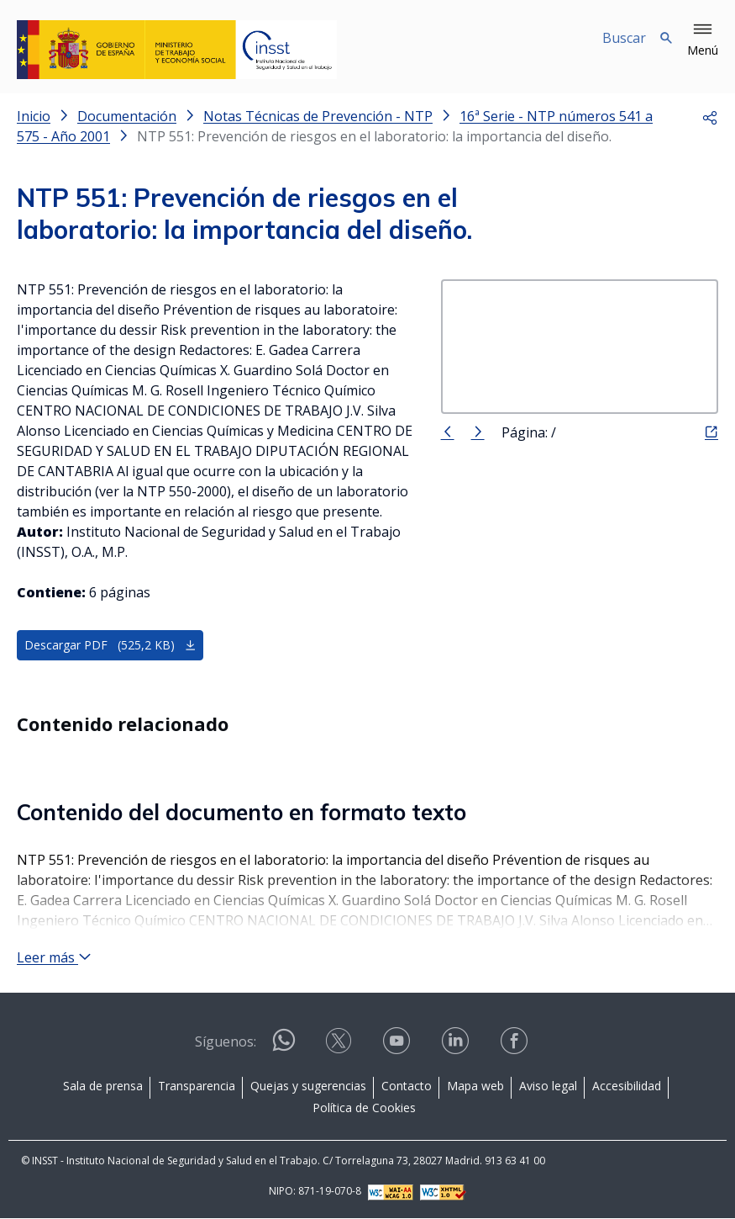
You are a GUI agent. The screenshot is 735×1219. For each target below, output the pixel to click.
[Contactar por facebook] (516, 1047)
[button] (702, 40)
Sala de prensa (103, 1086)
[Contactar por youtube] (398, 1047)
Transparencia (196, 1086)
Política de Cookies (364, 1108)
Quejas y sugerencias (308, 1086)
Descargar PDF (110, 646)
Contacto (406, 1086)
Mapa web (475, 1086)
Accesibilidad (626, 1086)
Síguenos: (225, 1042)
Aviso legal (548, 1086)
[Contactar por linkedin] (457, 1047)
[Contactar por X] (340, 1047)
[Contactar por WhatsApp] (283, 1048)
